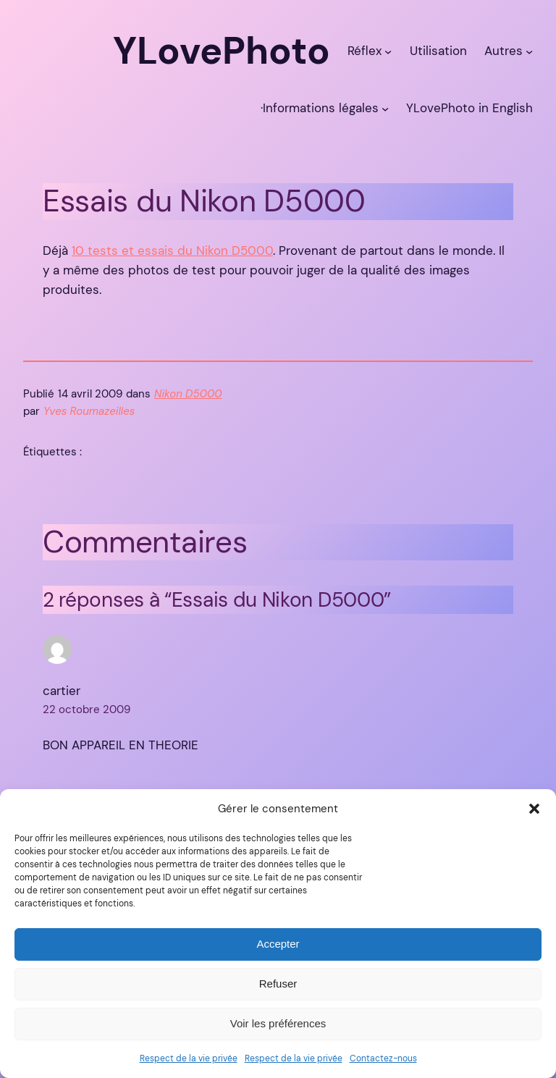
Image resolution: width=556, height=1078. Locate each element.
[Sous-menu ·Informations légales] (385, 107)
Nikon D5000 (188, 394)
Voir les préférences (278, 1023)
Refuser (278, 983)
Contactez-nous (383, 1058)
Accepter (277, 944)
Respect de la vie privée (188, 1058)
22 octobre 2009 (86, 709)
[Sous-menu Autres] (529, 50)
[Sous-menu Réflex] (388, 50)
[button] (534, 808)
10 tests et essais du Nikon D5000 (172, 250)
